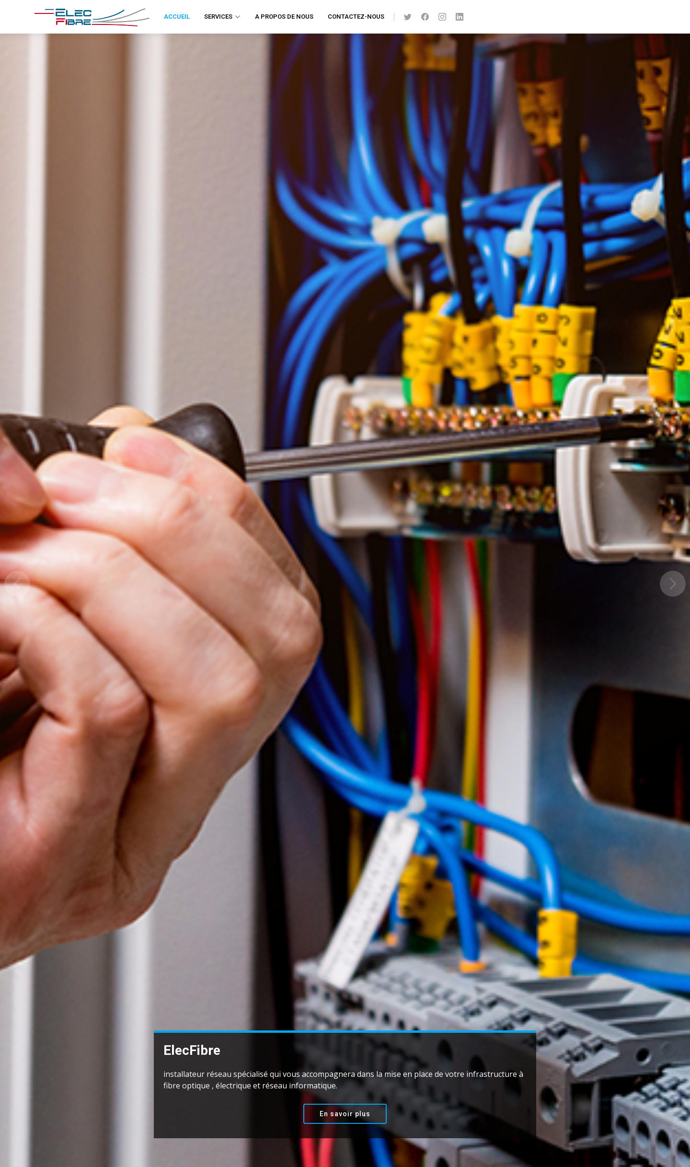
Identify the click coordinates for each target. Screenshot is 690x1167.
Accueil (177, 16)
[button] (17, 583)
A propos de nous (284, 16)
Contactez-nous (356, 16)
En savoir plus (345, 1114)
